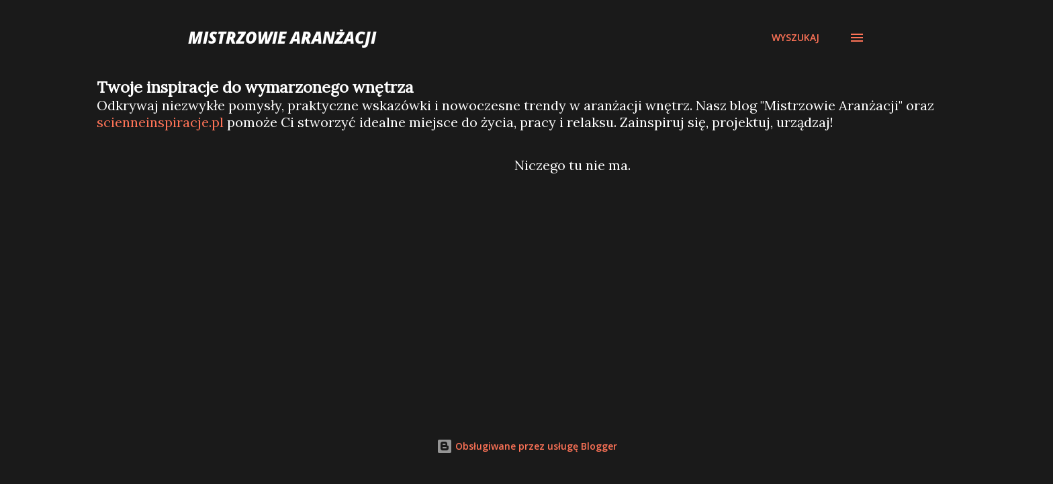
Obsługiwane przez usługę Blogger (527, 446)
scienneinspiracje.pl (160, 122)
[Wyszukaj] (795, 38)
